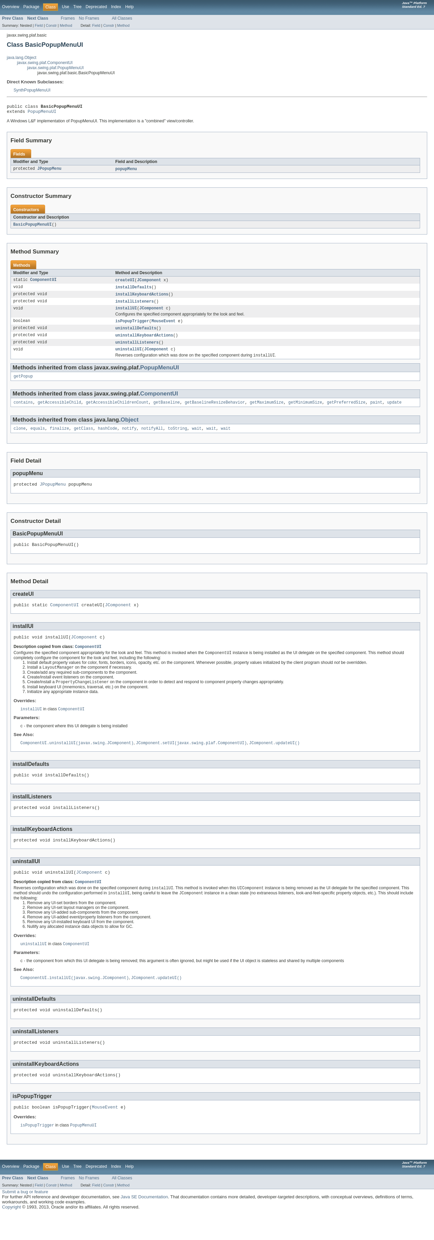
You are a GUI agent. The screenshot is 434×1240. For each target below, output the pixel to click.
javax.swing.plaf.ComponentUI (45, 62)
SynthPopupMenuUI (32, 90)
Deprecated (96, 6)
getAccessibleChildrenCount (117, 410)
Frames (68, 18)
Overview (10, 6)
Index (116, 6)
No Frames (89, 18)
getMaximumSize (266, 410)
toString (177, 437)
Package (31, 6)
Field (39, 25)
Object (130, 428)
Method (66, 25)
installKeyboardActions (141, 298)
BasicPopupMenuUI (32, 227)
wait (196, 437)
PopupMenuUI (42, 113)
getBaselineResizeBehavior (215, 410)
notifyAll (152, 437)
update (394, 410)
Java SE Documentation (144, 1222)
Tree (77, 6)
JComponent (149, 283)
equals (38, 437)
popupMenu (126, 171)
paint (376, 410)
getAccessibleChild (59, 410)
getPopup (23, 384)
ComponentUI (43, 283)
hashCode (107, 437)
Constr (51, 25)
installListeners (134, 305)
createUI (125, 283)
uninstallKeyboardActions (144, 341)
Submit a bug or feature (25, 1217)
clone (20, 437)
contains (23, 410)
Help (129, 6)
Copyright (11, 1233)
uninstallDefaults (135, 333)
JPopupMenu (49, 171)
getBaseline (166, 410)
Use (65, 6)
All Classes (122, 18)
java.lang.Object (21, 57)
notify (129, 437)
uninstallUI (128, 356)
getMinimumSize (305, 410)
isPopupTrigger (132, 326)
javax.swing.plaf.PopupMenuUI (55, 67)
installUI (126, 313)
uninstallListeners (137, 348)
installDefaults (133, 290)
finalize (59, 437)
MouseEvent (164, 326)
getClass (83, 437)
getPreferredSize (346, 410)
